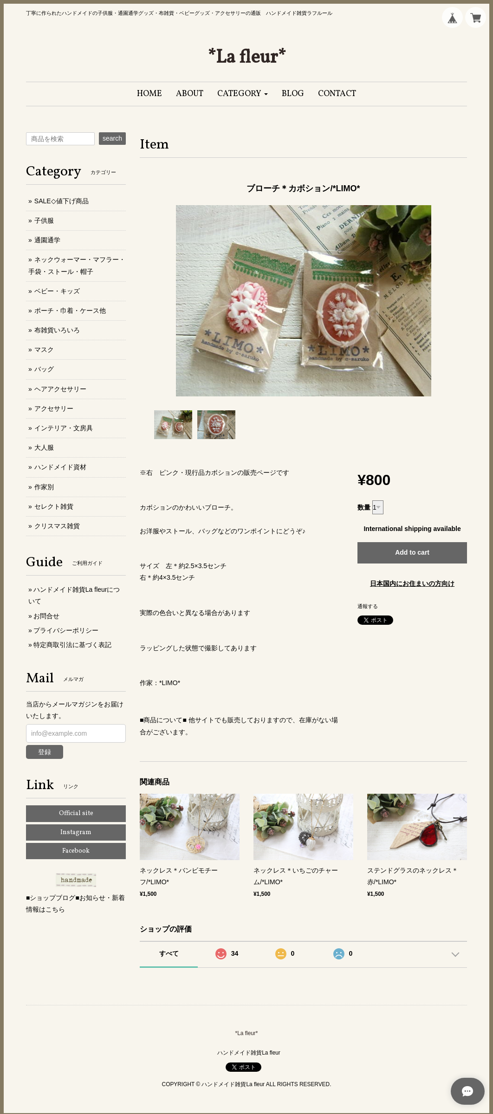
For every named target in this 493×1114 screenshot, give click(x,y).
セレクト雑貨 (53, 506)
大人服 (44, 447)
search (112, 138)
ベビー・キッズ (57, 291)
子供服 (44, 220)
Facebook (76, 851)
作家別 (44, 487)
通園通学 (47, 240)
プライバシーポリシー (65, 630)
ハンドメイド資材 (60, 467)
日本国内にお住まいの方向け (412, 583)
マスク (44, 349)
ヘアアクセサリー (60, 389)
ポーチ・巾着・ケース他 (70, 310)
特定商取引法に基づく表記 (72, 644)
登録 (44, 752)
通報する (367, 606)
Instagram (75, 832)
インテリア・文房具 (63, 428)
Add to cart (412, 552)
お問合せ (46, 616)
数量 (363, 507)
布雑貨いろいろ (57, 330)
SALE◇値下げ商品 (61, 201)
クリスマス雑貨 (57, 526)
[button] (242, 94)
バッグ (44, 369)
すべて (169, 953)
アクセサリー (53, 408)
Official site (76, 813)
